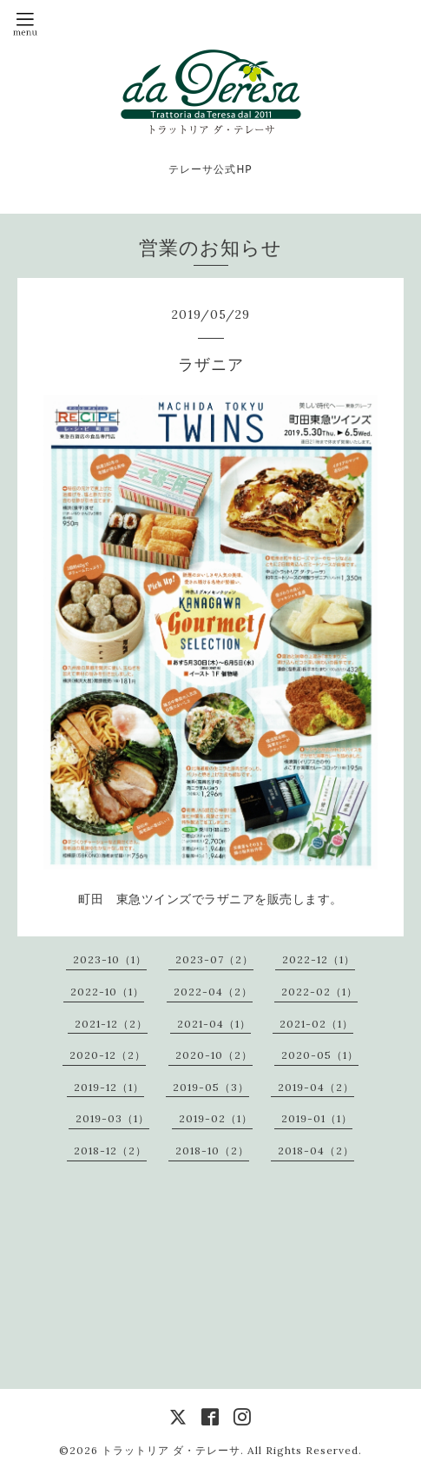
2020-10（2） (214, 1054)
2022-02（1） (319, 991)
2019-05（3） (211, 1087)
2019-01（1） (316, 1118)
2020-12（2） (107, 1054)
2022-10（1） (107, 991)
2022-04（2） (213, 991)
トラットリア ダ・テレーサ (171, 1450)
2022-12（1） (318, 959)
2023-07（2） (214, 959)
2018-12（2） (110, 1150)
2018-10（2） (212, 1150)
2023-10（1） (110, 959)
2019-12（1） (109, 1087)
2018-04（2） (316, 1150)
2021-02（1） (316, 1023)
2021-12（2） (111, 1023)
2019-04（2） (316, 1087)
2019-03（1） (112, 1118)
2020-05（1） (320, 1054)
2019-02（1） (216, 1118)
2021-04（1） (214, 1023)
